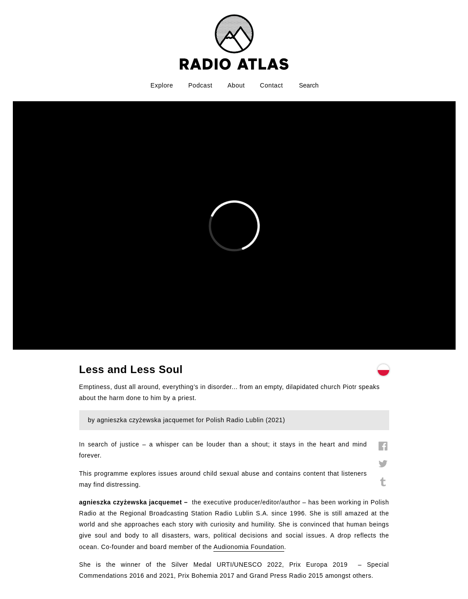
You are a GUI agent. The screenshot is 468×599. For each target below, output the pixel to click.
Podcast (200, 85)
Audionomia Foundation (248, 546)
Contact (271, 85)
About (236, 85)
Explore (162, 85)
